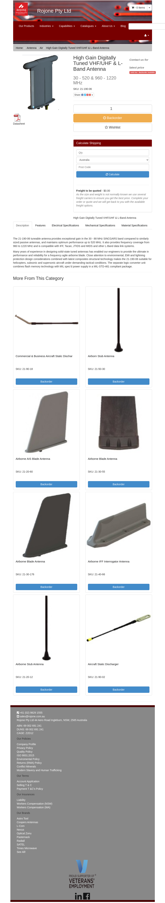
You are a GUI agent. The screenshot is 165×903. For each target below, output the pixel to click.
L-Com (21, 825)
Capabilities (67, 26)
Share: (83, 95)
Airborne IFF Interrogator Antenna (108, 561)
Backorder (112, 118)
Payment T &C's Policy (30, 788)
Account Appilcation (28, 781)
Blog (123, 26)
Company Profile (26, 744)
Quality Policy (25, 751)
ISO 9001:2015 (25, 755)
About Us (108, 26)
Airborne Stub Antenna (30, 664)
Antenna (31, 47)
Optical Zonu (24, 833)
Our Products (26, 26)
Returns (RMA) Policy (29, 762)
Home (19, 47)
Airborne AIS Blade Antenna (33, 458)
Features (40, 225)
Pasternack (23, 837)
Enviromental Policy (28, 759)
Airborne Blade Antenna (102, 458)
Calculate (112, 174)
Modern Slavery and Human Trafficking (39, 770)
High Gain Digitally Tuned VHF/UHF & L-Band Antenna (77, 47)
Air (41, 47)
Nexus (20, 829)
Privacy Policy (25, 747)
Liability (21, 799)
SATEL (21, 844)
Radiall (21, 840)
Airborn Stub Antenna (101, 356)
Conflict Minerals (26, 766)
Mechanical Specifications (100, 225)
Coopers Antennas (27, 822)
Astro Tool (22, 818)
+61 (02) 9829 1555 (30, 712)
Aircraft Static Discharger (103, 664)
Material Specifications (134, 225)
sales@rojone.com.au (31, 716)
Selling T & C (24, 785)
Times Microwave (27, 848)
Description (22, 225)
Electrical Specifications (65, 225)
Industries (47, 26)
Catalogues (88, 26)
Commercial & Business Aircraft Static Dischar (44, 356)
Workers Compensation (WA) (33, 807)
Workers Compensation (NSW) (34, 803)
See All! (21, 851)
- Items (138, 7)
